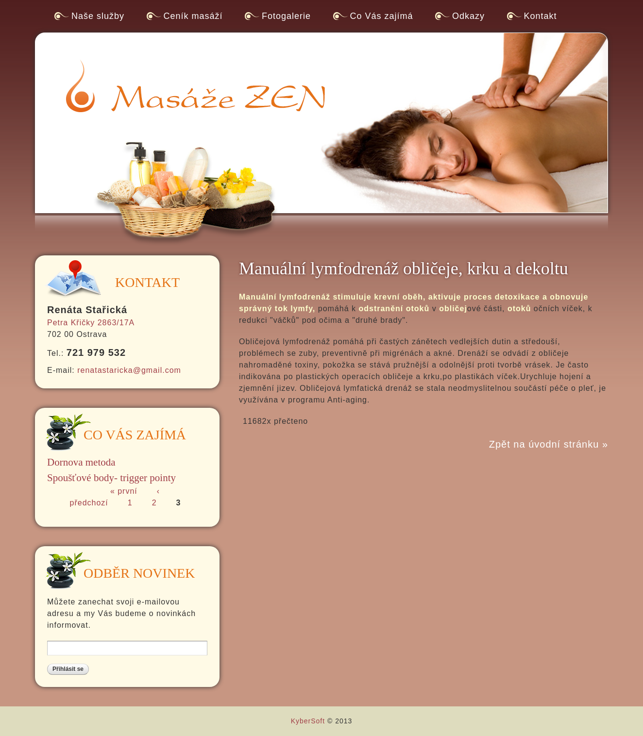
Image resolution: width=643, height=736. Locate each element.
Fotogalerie (286, 16)
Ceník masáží (193, 16)
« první (123, 491)
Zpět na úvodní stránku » (548, 444)
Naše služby (97, 16)
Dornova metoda (81, 462)
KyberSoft (308, 721)
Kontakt (540, 16)
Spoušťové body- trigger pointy (111, 478)
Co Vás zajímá (381, 16)
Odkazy (468, 16)
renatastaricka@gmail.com (129, 370)
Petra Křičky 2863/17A (91, 322)
